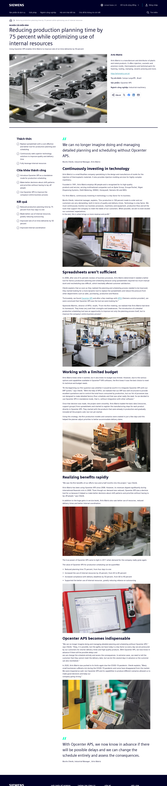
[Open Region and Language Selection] (108, 5)
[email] (138, 95)
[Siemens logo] (16, 5)
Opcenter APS (87, 298)
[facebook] (129, 95)
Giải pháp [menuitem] (33, 12)
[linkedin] (133, 95)
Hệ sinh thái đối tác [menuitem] (67, 12)
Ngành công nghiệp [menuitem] (48, 12)
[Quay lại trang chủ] (10, 20)
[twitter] (124, 95)
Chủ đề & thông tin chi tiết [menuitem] (89, 12)
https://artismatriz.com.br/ (120, 73)
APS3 (120, 298)
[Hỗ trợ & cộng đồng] (129, 5)
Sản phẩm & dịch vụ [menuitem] (17, 12)
